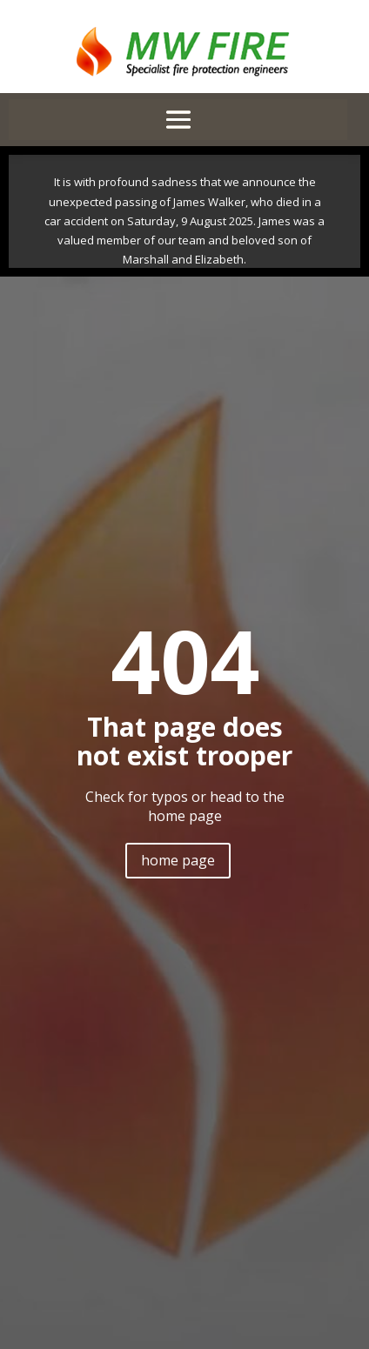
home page (178, 860)
